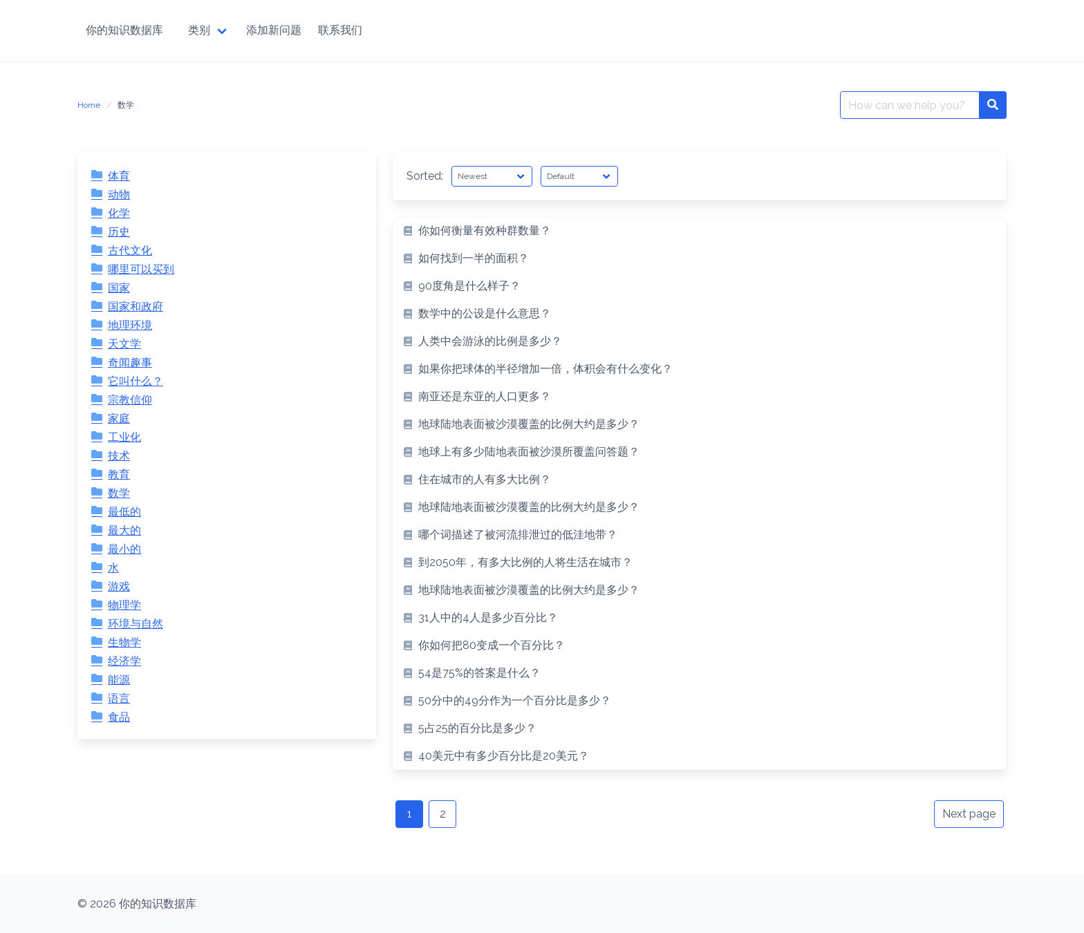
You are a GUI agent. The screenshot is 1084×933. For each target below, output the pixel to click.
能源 (119, 679)
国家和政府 (135, 306)
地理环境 (130, 325)
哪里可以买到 (141, 269)
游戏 (119, 586)
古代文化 (130, 250)
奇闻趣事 (130, 362)
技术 (119, 455)
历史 (119, 231)
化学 (119, 213)
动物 (119, 194)
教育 (119, 474)
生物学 (124, 642)
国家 (119, 287)
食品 (119, 717)
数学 (119, 493)
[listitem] (700, 231)
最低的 (124, 511)
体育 (119, 175)
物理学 (124, 605)
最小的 (124, 549)
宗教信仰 (130, 399)
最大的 (124, 530)
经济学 (124, 661)
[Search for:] (910, 105)
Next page (969, 813)
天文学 (124, 343)
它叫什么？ (135, 381)
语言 (119, 698)
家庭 (119, 418)
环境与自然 (135, 623)
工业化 (124, 437)
